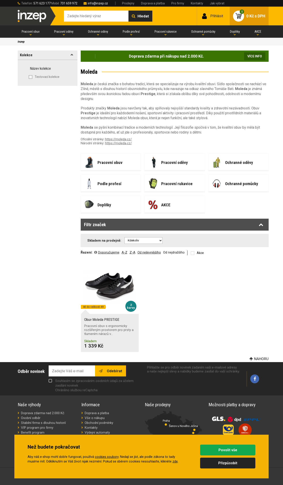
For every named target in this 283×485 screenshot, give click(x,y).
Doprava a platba (153, 3)
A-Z (124, 252)
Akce (200, 253)
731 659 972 (68, 3)
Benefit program (32, 432)
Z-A (132, 252)
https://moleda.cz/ (118, 139)
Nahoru (261, 359)
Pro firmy (177, 3)
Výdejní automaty (97, 432)
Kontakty (197, 3)
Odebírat (114, 371)
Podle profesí (131, 31)
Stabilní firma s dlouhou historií (43, 423)
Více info (254, 56)
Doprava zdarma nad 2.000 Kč (42, 413)
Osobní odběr (30, 418)
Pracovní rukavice (166, 31)
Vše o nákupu (95, 418)
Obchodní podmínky (99, 423)
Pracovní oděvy (63, 31)
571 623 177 (42, 3)
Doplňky (235, 31)
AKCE (257, 31)
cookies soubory (107, 457)
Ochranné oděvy (98, 31)
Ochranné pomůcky (203, 31)
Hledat (143, 16)
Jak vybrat (217, 3)
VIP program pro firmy (37, 428)
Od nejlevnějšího (149, 252)
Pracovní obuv (31, 31)
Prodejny (128, 3)
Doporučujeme (108, 252)
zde (175, 461)
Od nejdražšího (174, 252)
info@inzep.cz (98, 3)
